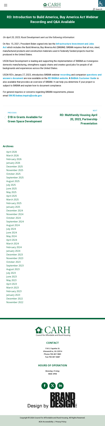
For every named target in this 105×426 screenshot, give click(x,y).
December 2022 (14, 298)
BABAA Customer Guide (83, 78)
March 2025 (12, 199)
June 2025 (11, 188)
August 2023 (13, 269)
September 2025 (15, 177)
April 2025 (11, 195)
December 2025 (14, 166)
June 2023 (11, 276)
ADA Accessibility (46, 422)
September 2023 (15, 265)
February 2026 (14, 159)
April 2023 (11, 283)
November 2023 (14, 258)
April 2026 (11, 151)
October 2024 (13, 217)
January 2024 (13, 250)
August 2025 (13, 181)
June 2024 (11, 232)
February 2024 (14, 247)
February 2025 (14, 203)
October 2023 (13, 261)
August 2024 (13, 225)
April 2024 (11, 239)
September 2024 (15, 221)
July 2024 (11, 228)
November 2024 (14, 214)
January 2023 (13, 295)
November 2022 (14, 302)
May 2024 (11, 236)
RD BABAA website (58, 78)
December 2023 (14, 254)
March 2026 (12, 155)
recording (65, 74)
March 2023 (12, 287)
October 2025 (13, 173)
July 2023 (11, 272)
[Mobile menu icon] (5, 5)
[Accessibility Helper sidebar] (101, 3)
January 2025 (13, 206)
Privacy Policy (60, 422)
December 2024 (14, 210)
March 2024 (12, 243)
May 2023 (11, 280)
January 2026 (13, 162)
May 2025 (11, 192)
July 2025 (11, 184)
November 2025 (14, 170)
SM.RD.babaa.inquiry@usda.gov (25, 95)
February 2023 (14, 291)
